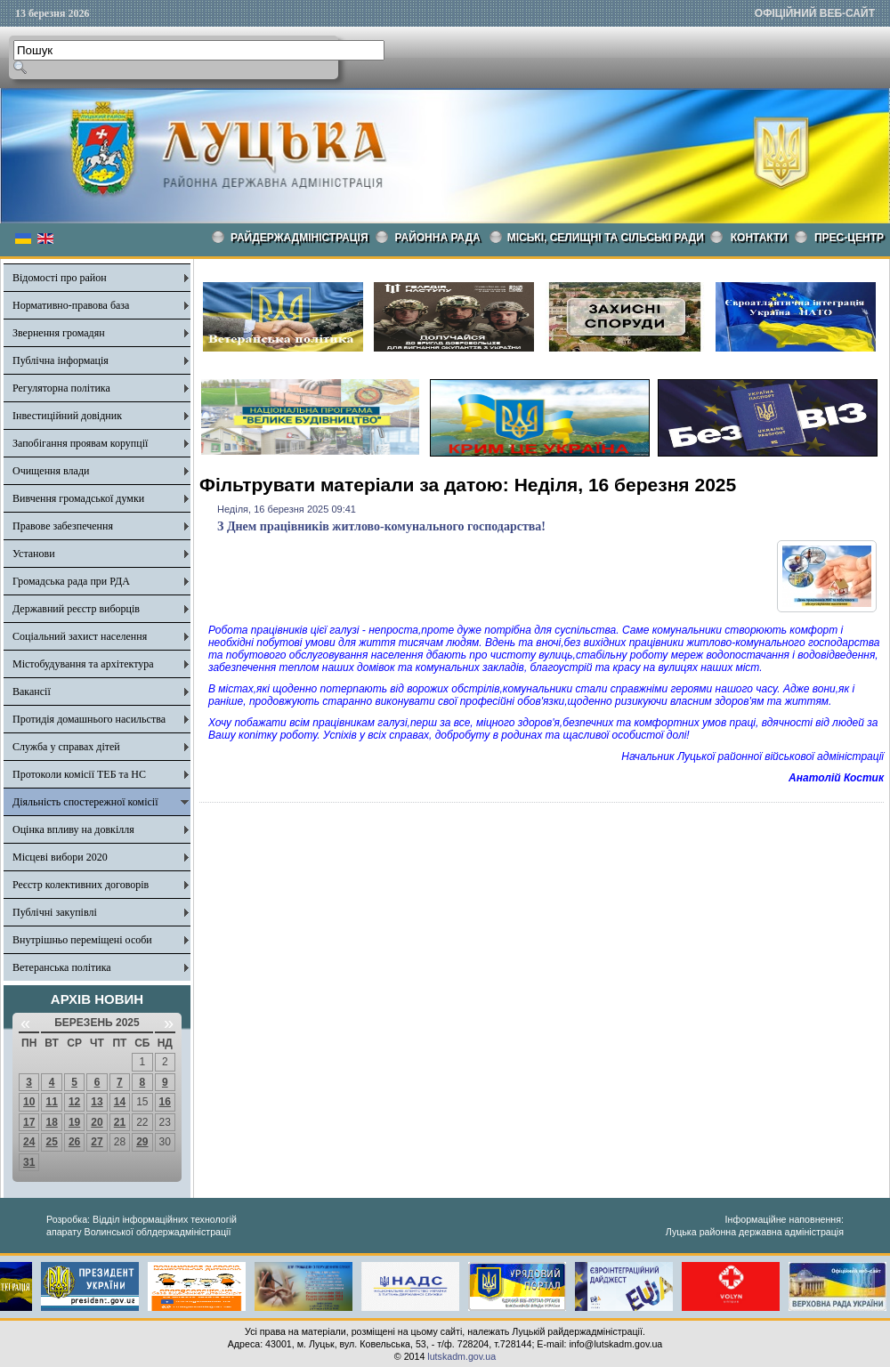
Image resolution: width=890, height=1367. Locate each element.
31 (29, 1162)
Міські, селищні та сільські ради (605, 237)
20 (96, 1122)
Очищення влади (50, 471)
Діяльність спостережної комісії (85, 802)
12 (74, 1102)
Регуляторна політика (61, 388)
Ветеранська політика (61, 967)
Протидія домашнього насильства (89, 719)
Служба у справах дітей (66, 746)
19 (74, 1122)
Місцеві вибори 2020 (60, 857)
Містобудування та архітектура (83, 664)
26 (74, 1142)
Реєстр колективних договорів (80, 884)
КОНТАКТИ (759, 237)
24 (29, 1142)
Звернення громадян (58, 333)
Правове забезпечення (62, 526)
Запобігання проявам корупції (80, 443)
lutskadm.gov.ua (461, 1356)
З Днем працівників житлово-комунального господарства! (381, 526)
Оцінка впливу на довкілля (73, 829)
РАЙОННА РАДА (438, 237)
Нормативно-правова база (70, 305)
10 (29, 1102)
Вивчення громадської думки (78, 498)
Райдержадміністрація (299, 237)
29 (142, 1142)
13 (96, 1102)
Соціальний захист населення (79, 636)
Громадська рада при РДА (71, 581)
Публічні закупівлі (54, 912)
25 (51, 1142)
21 (119, 1122)
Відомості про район (59, 277)
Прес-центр (849, 237)
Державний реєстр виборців (76, 609)
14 (119, 1102)
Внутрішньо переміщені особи (82, 940)
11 (51, 1102)
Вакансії (31, 691)
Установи (33, 553)
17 (29, 1122)
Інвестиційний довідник (67, 415)
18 (51, 1122)
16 (165, 1102)
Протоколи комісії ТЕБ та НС (79, 774)
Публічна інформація (60, 360)
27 (96, 1142)
